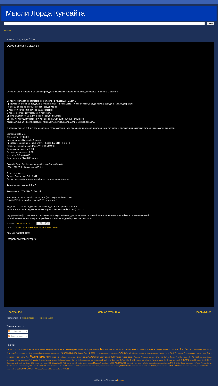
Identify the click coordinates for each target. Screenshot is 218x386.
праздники (11, 357)
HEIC (32, 363)
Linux (54, 363)
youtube (66, 369)
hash (16, 363)
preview (15, 366)
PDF (195, 363)
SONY (76, 366)
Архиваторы (82, 349)
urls (149, 366)
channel (74, 360)
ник (112, 353)
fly (167, 360)
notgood (158, 363)
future (192, 360)
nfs (143, 363)
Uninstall (144, 366)
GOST (209, 360)
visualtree (185, 366)
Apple (17, 360)
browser (68, 360)
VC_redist (157, 366)
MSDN (112, 363)
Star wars (92, 366)
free (170, 360)
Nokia (146, 363)
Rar (31, 366)
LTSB (64, 363)
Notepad (152, 363)
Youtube (7, 31)
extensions (145, 360)
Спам (107, 357)
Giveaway (197, 360)
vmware (205, 366)
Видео (159, 349)
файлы (166, 357)
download (115, 360)
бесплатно (120, 349)
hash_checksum (24, 363)
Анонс (62, 349)
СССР (113, 357)
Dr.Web (122, 360)
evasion (138, 360)
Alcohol (185, 357)
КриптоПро (82, 353)
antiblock (208, 357)
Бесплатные (130, 349)
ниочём (116, 353)
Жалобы (183, 349)
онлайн (158, 353)
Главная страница (108, 311)
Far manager (157, 360)
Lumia (69, 363)
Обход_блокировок (148, 353)
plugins (209, 363)
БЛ (138, 349)
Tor (140, 366)
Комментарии (15, 336)
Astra (31, 360)
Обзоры (17, 227)
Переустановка (190, 353)
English (132, 360)
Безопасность (107, 349)
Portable (9, 366)
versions (164, 366)
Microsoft (97, 363)
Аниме (56, 349)
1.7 (8, 349)
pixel (198, 363)
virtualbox (178, 366)
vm (201, 366)
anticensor (11, 360)
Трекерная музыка (147, 357)
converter (87, 360)
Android (37, 227)
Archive (26, 360)
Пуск (27, 357)
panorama (189, 363)
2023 (11, 349)
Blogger (120, 380)
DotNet (108, 360)
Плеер (199, 353)
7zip (18, 349)
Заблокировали (195, 349)
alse (189, 357)
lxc (73, 363)
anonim (202, 357)
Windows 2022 (36, 369)
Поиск (204, 353)
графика (174, 349)
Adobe (180, 357)
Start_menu (100, 366)
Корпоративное (69, 353)
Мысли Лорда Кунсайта (45, 13)
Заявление (207, 349)
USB (152, 366)
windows (13, 369)
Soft (65, 366)
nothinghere (165, 363)
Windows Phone (48, 369)
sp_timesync (83, 366)
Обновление (136, 353)
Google (204, 360)
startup (106, 366)
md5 (75, 363)
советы (93, 356)
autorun (54, 360)
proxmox (22, 366)
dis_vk (93, 360)
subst (111, 366)
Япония (172, 357)
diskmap (99, 360)
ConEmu (80, 360)
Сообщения (14, 331)
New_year (137, 363)
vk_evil (191, 366)
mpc (107, 363)
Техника (137, 357)
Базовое (96, 349)
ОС (167, 353)
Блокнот (143, 349)
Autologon (47, 360)
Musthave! (46, 227)
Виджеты (166, 349)
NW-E (172, 363)
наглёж (99, 353)
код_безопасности (32, 353)
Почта (209, 353)
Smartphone (55, 366)
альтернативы (40, 349)
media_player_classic (85, 363)
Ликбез (91, 353)
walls (8, 369)
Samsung (56, 227)
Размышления (40, 356)
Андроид (49, 349)
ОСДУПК (173, 353)
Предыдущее (203, 311)
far (150, 360)
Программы (20, 357)
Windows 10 (23, 368)
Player (203, 363)
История (22, 353)
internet (45, 363)
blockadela (61, 360)
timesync (135, 366)
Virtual (170, 366)
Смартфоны (27, 227)
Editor (128, 360)
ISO (49, 363)
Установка (159, 357)
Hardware (10, 363)
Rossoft (35, 366)
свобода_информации (68, 357)
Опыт (163, 353)
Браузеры (151, 349)
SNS (61, 366)
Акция (31, 349)
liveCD (59, 363)
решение (55, 357)
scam (48, 366)
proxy (27, 366)
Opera (182, 363)
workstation (58, 369)
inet (41, 363)
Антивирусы (71, 349)
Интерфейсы (12, 353)
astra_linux (38, 360)
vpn (210, 366)
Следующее (14, 311)
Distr (104, 360)
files (165, 360)
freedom (176, 360)
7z (15, 349)
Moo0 (104, 363)
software (70, 366)
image (37, 363)
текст (118, 357)
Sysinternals (123, 366)
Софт (102, 357)
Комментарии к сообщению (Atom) (37, 318)
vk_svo (196, 366)
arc (22, 360)
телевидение (127, 357)
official (177, 363)
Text (129, 366)
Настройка (106, 353)
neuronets (129, 363)
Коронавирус (55, 353)
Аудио (89, 349)
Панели (180, 353)
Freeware (184, 359)
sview (116, 366)
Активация (24, 349)
